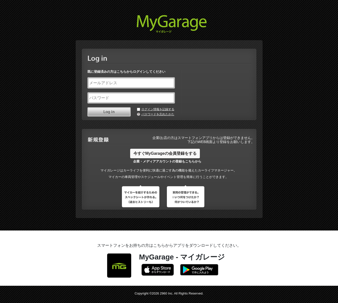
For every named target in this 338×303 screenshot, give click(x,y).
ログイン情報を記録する (157, 109)
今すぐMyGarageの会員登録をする (165, 153)
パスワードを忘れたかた (157, 114)
